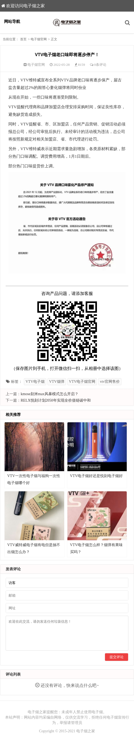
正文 (54, 39)
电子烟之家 (85, 731)
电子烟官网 (39, 39)
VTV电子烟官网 (82, 382)
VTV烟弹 (56, 382)
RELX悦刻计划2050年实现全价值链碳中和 (56, 400)
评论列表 (13, 674)
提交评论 (117, 657)
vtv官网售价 (110, 382)
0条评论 (100, 65)
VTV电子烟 (35, 382)
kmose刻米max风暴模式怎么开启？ (49, 394)
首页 (23, 39)
